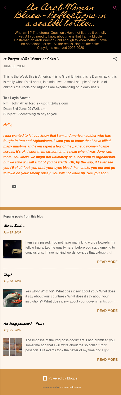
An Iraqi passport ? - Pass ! (23, 323)
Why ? (7, 275)
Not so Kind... (14, 226)
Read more (107, 262)
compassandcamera (70, 387)
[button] (115, 59)
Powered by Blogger (60, 378)
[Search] (115, 8)
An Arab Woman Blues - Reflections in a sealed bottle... (60, 16)
